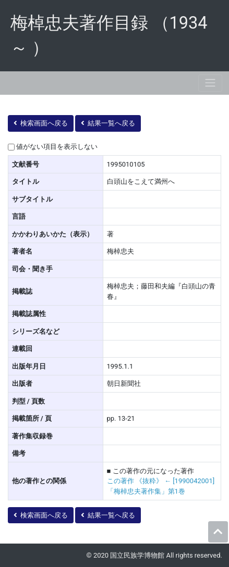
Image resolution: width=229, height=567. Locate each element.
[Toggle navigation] (210, 83)
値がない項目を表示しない (57, 146)
